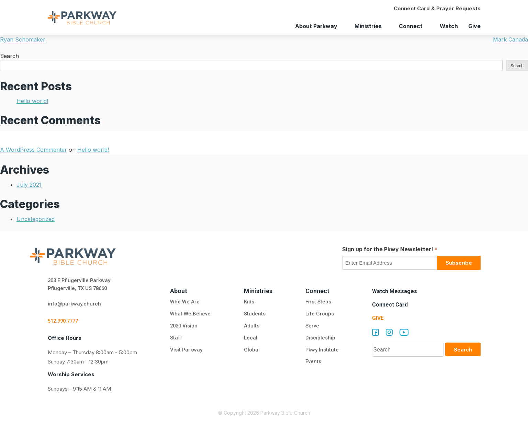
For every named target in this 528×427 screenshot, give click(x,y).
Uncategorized (35, 219)
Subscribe (459, 262)
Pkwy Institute (322, 350)
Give (474, 26)
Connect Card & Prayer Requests (437, 8)
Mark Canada (510, 39)
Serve (312, 326)
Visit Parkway (186, 350)
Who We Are (185, 302)
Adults (252, 326)
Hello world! (32, 100)
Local (250, 338)
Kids (249, 302)
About (178, 291)
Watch (449, 26)
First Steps (318, 302)
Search (9, 56)
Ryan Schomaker (22, 39)
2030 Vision (184, 326)
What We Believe (190, 314)
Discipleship (320, 338)
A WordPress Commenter (33, 149)
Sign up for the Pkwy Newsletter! (389, 249)
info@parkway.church (74, 304)
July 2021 (29, 184)
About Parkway (316, 26)
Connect (411, 26)
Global (251, 350)
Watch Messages (394, 291)
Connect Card (390, 304)
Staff (176, 338)
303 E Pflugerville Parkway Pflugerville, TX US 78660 (80, 284)
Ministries (368, 26)
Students (254, 314)
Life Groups (319, 314)
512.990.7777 (64, 321)
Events (313, 362)
